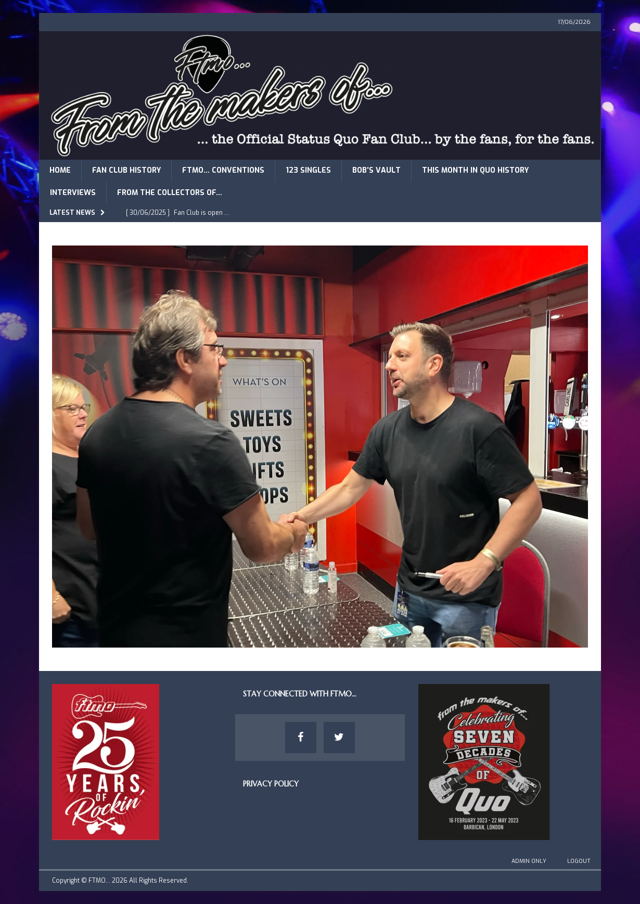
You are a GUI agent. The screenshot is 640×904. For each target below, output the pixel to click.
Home (60, 170)
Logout (579, 861)
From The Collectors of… (169, 193)
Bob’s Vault (376, 170)
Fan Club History (126, 170)
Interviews (73, 193)
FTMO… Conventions (223, 170)
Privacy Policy (271, 784)
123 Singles (308, 170)
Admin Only (528, 861)
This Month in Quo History (475, 170)
